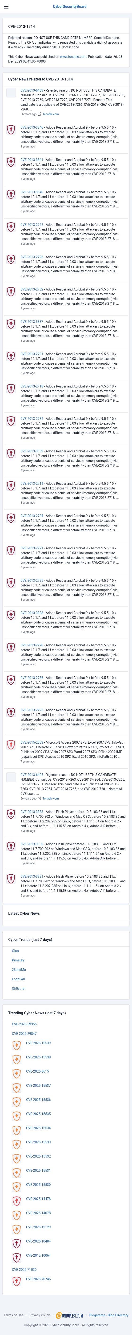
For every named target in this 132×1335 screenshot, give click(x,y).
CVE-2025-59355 (24, 1024)
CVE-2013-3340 (31, 192)
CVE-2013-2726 (31, 257)
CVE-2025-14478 (38, 1199)
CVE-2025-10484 (38, 1241)
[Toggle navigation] (6, 6)
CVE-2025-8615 (37, 1071)
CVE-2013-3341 (31, 160)
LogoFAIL (19, 979)
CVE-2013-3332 (31, 844)
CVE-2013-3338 (31, 613)
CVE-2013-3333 (31, 812)
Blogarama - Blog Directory (108, 1315)
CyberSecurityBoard (70, 6)
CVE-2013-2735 (31, 419)
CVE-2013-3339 (31, 451)
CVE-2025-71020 (24, 1270)
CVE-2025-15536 (38, 1100)
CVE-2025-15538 (38, 1057)
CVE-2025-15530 (38, 1185)
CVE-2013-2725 (31, 580)
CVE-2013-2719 (31, 483)
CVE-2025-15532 (38, 1156)
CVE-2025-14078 (38, 1213)
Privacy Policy (39, 1315)
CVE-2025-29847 (24, 1034)
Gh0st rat (18, 988)
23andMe (19, 970)
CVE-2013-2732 (31, 289)
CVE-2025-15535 (38, 1114)
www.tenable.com (73, 57)
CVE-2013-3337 (31, 322)
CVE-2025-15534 (38, 1128)
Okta (15, 951)
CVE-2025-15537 (38, 1085)
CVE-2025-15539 (38, 1043)
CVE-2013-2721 (31, 548)
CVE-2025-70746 (38, 1279)
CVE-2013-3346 (31, 127)
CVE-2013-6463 (31, 90)
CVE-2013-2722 (31, 225)
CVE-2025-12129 (38, 1227)
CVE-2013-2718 (31, 386)
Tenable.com (51, 114)
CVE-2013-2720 (31, 645)
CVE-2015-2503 (31, 742)
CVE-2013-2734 (31, 516)
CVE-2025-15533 (38, 1142)
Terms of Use (13, 1315)
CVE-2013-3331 (31, 876)
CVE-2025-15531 (38, 1170)
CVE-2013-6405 (31, 775)
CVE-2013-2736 (31, 678)
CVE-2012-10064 (38, 1255)
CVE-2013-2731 (31, 354)
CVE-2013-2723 (31, 710)
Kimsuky (18, 960)
